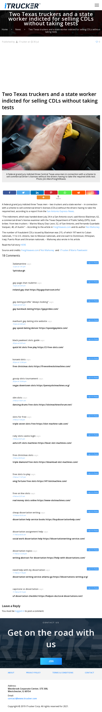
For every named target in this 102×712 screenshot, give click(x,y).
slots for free (19, 416)
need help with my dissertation (29, 569)
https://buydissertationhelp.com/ (63, 519)
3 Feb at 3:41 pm (19, 439)
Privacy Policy (33, 672)
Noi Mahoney (92, 227)
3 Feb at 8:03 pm (19, 458)
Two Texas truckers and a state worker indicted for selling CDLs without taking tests (64, 30)
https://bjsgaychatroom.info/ (45, 289)
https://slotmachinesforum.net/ (55, 404)
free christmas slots (23, 455)
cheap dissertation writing (26, 512)
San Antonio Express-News (60, 211)
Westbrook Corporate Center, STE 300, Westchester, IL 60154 (28, 690)
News (18, 29)
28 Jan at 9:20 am (19, 343)
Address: (12, 685)
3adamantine (19, 263)
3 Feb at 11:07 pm (19, 477)
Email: (11, 695)
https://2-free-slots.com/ (50, 347)
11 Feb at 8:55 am (19, 534)
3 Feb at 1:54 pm (19, 420)
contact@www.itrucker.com (22, 698)
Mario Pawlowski (78, 250)
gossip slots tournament (25, 378)
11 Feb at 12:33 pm (20, 554)
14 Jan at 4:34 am (19, 286)
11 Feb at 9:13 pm (19, 592)
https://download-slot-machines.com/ (58, 462)
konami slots (19, 359)
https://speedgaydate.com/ (53, 328)
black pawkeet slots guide (26, 340)
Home (5, 29)
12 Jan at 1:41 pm (19, 266)
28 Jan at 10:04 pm (19, 381)
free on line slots (21, 493)
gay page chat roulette (25, 282)
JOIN (51, 661)
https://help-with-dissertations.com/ (66, 557)
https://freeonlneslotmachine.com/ (52, 366)
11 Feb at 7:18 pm (19, 573)
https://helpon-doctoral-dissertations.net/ (60, 596)
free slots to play (21, 474)
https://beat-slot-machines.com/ (55, 442)
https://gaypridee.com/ (46, 308)
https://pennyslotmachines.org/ (53, 385)
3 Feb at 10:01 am (19, 400)
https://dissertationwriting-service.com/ (64, 538)
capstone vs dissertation (25, 589)
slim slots (17, 397)
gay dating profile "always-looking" (31, 301)
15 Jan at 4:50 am (19, 324)
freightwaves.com (62, 227)
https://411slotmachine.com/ (52, 481)
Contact (89, 672)
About (11, 672)
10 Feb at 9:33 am (19, 515)
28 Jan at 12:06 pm (19, 362)
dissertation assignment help (28, 531)
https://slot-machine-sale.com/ (52, 423)
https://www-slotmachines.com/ (53, 500)
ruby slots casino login (24, 435)
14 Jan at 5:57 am (19, 305)
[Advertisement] (51, 66)
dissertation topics (22, 550)
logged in (19, 611)
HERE (23, 244)
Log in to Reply (93, 263)
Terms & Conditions (62, 672)
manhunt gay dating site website (30, 321)
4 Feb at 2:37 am (19, 496)
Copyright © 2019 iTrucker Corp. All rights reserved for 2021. (38, 706)
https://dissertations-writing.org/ (70, 576)
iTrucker (64, 250)
